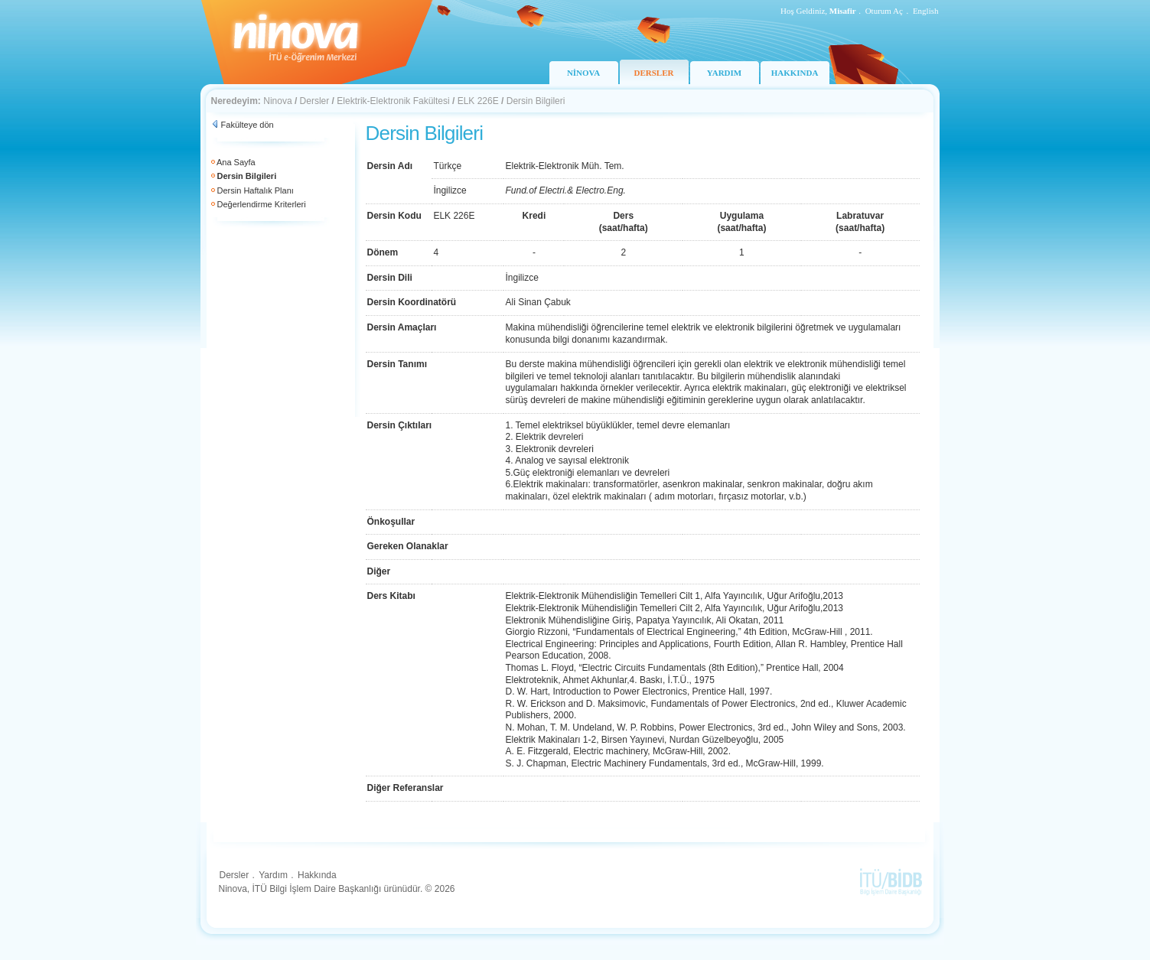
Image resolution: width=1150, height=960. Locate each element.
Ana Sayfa (236, 162)
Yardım (273, 875)
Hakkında (317, 875)
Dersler (315, 101)
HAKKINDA (795, 72)
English (926, 10)
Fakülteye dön (247, 124)
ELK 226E (478, 101)
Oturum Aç (884, 10)
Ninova (277, 101)
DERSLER (654, 72)
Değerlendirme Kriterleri (261, 204)
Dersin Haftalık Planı (255, 190)
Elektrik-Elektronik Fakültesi (393, 101)
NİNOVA (583, 72)
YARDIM (724, 72)
